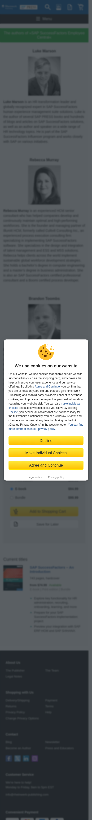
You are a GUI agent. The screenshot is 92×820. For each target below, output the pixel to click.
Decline (13, 412)
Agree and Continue (47, 386)
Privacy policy (56, 477)
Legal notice (35, 477)
